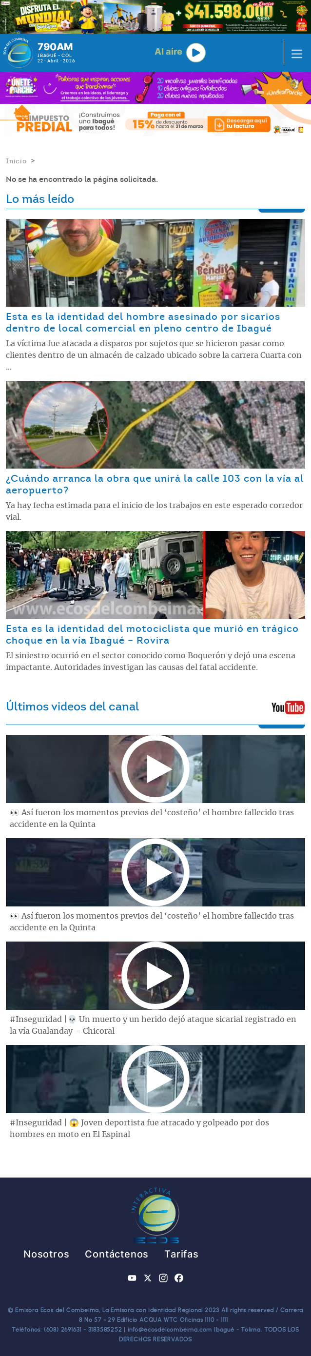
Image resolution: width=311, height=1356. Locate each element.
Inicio (16, 161)
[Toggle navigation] (294, 52)
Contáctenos (117, 1254)
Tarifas (181, 1254)
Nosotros (46, 1254)
